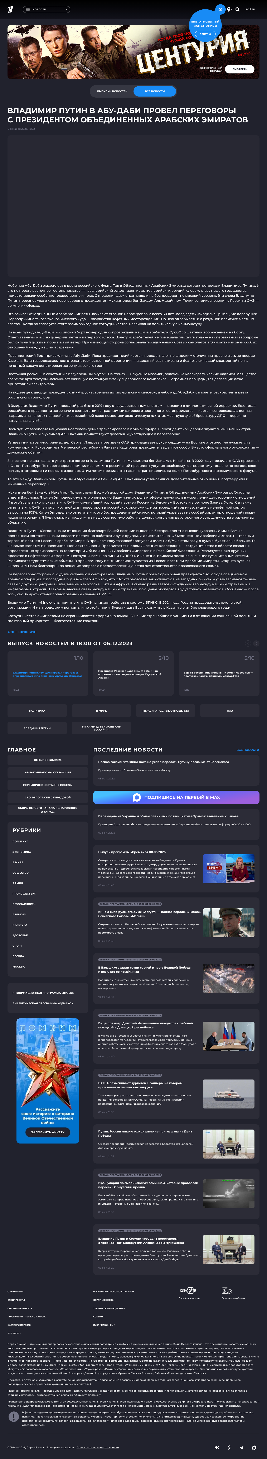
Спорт (17, 945)
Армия (18, 883)
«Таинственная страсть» (183, 1369)
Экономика (22, 851)
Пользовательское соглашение (114, 1291)
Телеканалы (232, 1405)
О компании (15, 1291)
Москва (19, 966)
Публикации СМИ (104, 1325)
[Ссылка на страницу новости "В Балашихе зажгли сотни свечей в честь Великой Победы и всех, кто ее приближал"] (176, 978)
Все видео (14, 1333)
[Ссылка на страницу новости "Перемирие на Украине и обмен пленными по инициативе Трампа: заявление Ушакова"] (176, 824)
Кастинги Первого (19, 1325)
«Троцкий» (124, 1369)
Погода (18, 956)
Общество (21, 872)
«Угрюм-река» (93, 1369)
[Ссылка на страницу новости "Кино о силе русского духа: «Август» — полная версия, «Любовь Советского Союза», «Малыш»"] (176, 922)
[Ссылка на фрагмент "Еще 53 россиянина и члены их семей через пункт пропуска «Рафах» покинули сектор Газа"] (219, 673)
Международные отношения (165, 710)
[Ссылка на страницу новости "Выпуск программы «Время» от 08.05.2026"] (176, 868)
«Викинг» (110, 1369)
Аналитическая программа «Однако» (43, 1003)
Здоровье (20, 935)
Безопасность (24, 904)
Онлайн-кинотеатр (20, 1308)
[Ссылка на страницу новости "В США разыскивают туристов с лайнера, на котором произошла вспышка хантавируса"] (176, 1094)
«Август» (13, 1369)
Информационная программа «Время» (43, 992)
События (98, 1316)
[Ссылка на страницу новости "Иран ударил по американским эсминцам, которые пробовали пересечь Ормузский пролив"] (176, 1194)
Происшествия (24, 893)
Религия (19, 914)
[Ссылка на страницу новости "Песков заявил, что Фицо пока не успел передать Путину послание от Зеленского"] (176, 770)
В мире (101, 710)
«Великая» (139, 1369)
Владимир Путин (37, 728)
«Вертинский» (156, 1369)
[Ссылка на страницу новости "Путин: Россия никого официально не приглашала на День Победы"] (176, 1144)
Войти (250, 9)
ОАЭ (230, 710)
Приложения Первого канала (27, 1316)
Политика (37, 710)
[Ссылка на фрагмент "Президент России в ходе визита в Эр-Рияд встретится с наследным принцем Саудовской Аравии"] (133, 673)
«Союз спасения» (71, 1369)
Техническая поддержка (109, 1308)
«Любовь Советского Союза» (39, 1369)
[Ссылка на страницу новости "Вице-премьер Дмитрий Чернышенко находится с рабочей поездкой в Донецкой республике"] (176, 1036)
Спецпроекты (16, 1300)
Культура (20, 924)
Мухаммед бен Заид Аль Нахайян (101, 728)
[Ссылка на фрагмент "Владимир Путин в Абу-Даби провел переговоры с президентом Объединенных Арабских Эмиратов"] (48, 673)
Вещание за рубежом (233, 1293)
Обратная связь (103, 1300)
